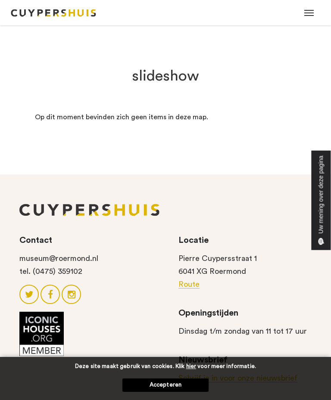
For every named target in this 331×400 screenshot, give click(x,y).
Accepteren (165, 385)
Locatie (193, 240)
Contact (35, 240)
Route (189, 284)
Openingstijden (208, 313)
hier (191, 366)
